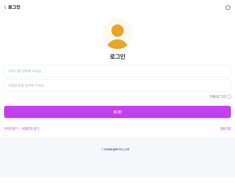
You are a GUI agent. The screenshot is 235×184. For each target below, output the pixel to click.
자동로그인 (217, 96)
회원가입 (225, 128)
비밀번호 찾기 (30, 128)
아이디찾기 (11, 128)
